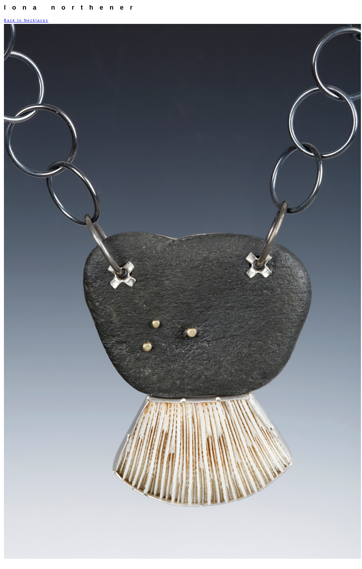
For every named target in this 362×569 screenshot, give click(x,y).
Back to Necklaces (26, 20)
